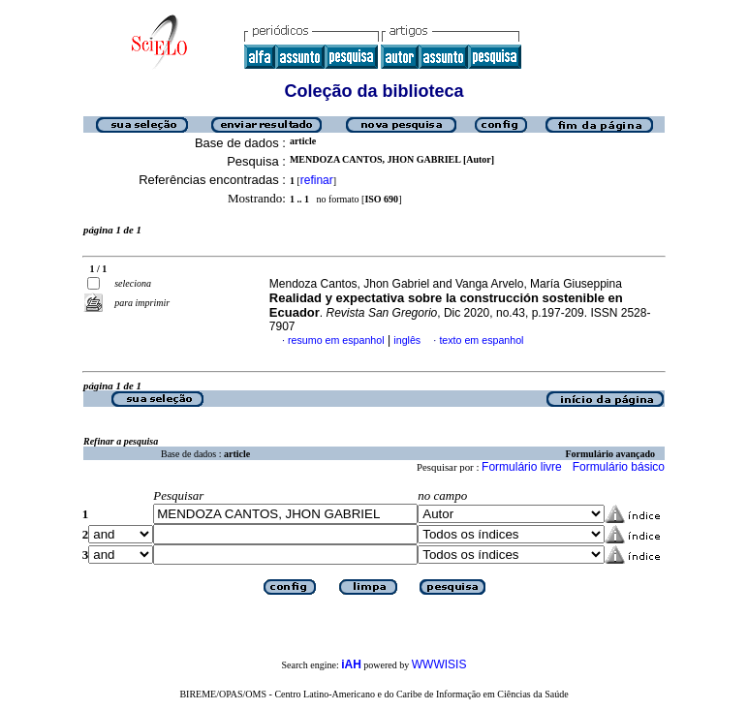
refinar (316, 180)
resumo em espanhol (336, 340)
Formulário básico (619, 467)
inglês (407, 340)
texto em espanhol (481, 340)
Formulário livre (522, 467)
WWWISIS (439, 664)
